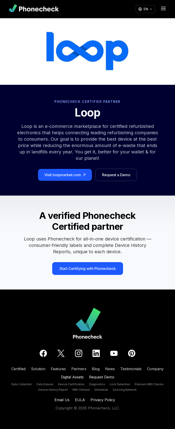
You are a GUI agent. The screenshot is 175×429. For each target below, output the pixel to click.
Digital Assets (72, 377)
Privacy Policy (102, 400)
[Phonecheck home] (34, 9)
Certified (18, 369)
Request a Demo (116, 175)
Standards (101, 389)
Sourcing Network (125, 389)
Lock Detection (120, 384)
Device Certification (71, 384)
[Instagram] (78, 353)
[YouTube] (114, 353)
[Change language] (145, 9)
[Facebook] (43, 353)
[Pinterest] (131, 353)
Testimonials (131, 369)
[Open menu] (163, 8)
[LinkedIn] (96, 353)
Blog (96, 369)
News (110, 369)
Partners (78, 369)
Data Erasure (44, 384)
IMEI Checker (81, 389)
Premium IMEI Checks (149, 384)
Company (155, 369)
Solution (38, 369)
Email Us (61, 400)
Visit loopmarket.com (64, 175)
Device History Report (53, 389)
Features (58, 369)
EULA (80, 400)
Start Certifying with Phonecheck (87, 268)
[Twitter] (60, 353)
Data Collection (21, 384)
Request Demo (101, 377)
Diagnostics (97, 384)
